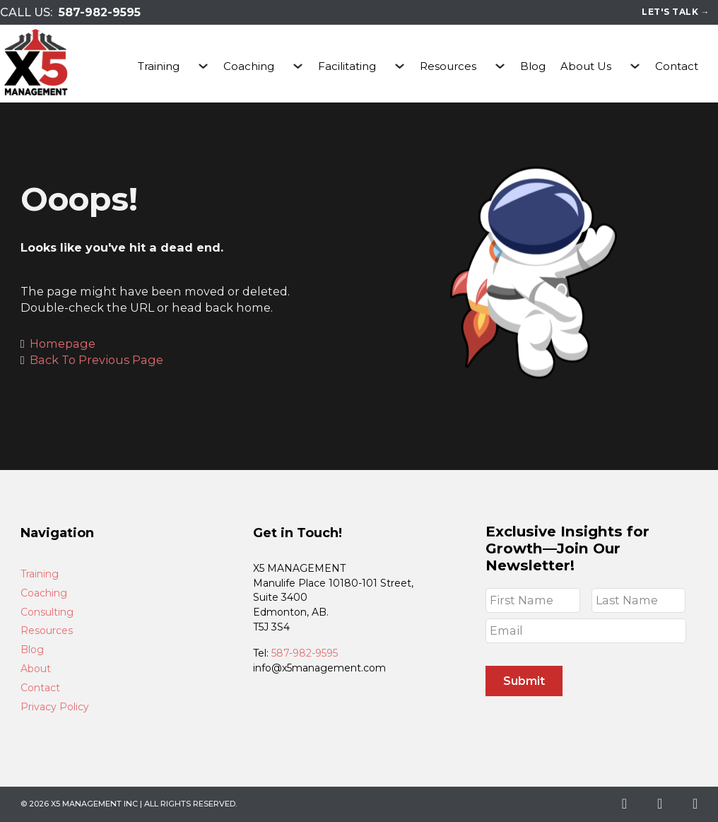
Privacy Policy (54, 707)
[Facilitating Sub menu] (400, 66)
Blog (533, 66)
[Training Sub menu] (203, 66)
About (35, 669)
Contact (676, 66)
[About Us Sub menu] (635, 66)
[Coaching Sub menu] (298, 66)
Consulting (46, 612)
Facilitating (347, 66)
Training (159, 66)
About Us (585, 66)
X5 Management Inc (94, 804)
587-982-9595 (100, 12)
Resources (448, 66)
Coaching (248, 66)
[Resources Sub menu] (500, 66)
